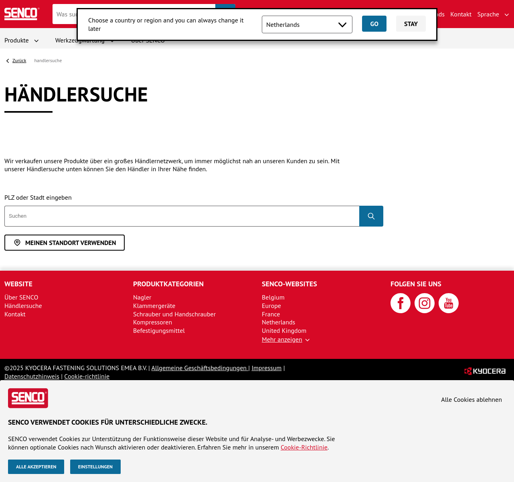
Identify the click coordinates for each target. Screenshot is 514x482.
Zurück (19, 60)
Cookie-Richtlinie (304, 447)
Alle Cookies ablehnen (471, 399)
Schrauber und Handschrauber (174, 314)
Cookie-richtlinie (86, 376)
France (271, 314)
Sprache (488, 14)
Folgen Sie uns (416, 283)
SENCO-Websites (289, 283)
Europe (271, 306)
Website (18, 283)
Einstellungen (95, 467)
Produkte (16, 40)
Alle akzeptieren (36, 467)
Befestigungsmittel (159, 330)
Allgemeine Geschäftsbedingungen (200, 368)
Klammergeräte (154, 306)
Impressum (266, 368)
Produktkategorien (168, 283)
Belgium (273, 297)
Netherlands (278, 322)
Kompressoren (152, 322)
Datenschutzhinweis (31, 376)
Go (374, 24)
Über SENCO (21, 297)
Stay (411, 24)
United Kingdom (284, 330)
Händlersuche (23, 306)
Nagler (142, 297)
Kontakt (461, 14)
